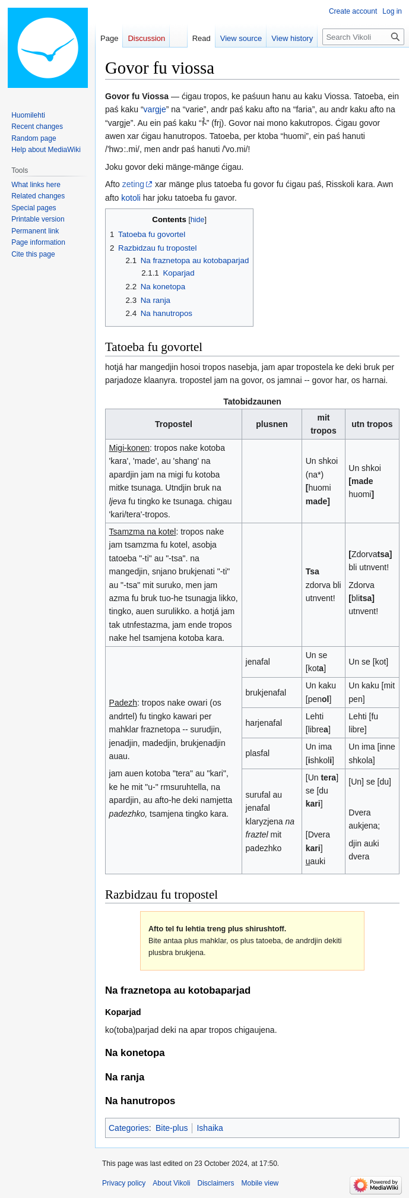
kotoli (131, 198)
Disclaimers (216, 1183)
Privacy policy (123, 1183)
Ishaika (209, 1128)
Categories (129, 1128)
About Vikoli (171, 1183)
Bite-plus (172, 1128)
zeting (133, 184)
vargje (155, 109)
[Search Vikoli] (363, 37)
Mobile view (260, 1183)
